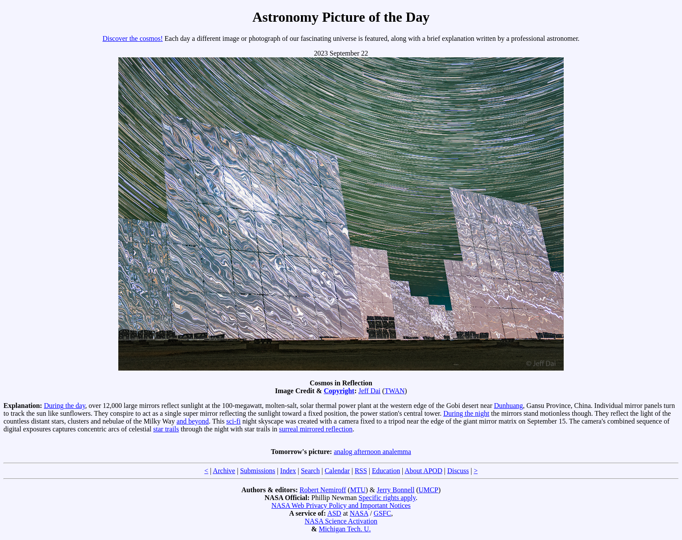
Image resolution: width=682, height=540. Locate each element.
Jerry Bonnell (396, 490)
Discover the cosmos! (133, 38)
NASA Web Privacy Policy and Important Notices (341, 505)
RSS (360, 470)
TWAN (394, 390)
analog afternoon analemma (372, 451)
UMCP (428, 490)
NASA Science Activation (340, 521)
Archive (224, 470)
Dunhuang (508, 405)
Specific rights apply (386, 497)
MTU (358, 490)
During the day (64, 405)
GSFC (382, 513)
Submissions (257, 470)
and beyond (193, 421)
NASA (359, 513)
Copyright (339, 390)
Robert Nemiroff (323, 490)
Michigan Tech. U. (345, 529)
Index (288, 470)
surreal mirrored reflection (316, 429)
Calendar (337, 470)
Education (386, 470)
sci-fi (233, 421)
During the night (466, 413)
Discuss (458, 470)
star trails (166, 429)
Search (310, 470)
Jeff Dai (369, 390)
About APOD (423, 470)
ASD (334, 513)
